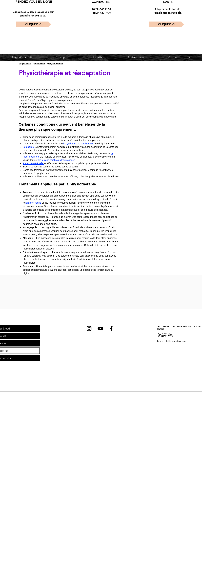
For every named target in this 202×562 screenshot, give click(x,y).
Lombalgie (28, 147)
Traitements (39, 64)
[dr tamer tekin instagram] (89, 328)
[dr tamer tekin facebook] (111, 328)
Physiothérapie (55, 64)
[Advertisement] (43, 415)
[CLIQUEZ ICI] (33, 24)
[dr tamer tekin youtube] (100, 328)
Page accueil (25, 64)
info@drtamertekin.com (175, 341)
